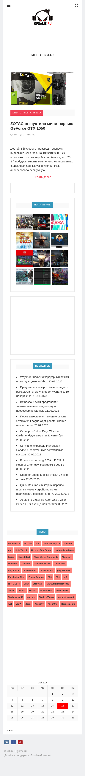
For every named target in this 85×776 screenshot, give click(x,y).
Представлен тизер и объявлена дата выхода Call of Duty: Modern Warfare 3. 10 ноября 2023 (42, 396)
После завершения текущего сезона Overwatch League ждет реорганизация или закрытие (41, 424)
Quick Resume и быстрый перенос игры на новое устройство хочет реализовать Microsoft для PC (40, 492)
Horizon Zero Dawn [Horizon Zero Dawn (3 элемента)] (64, 556)
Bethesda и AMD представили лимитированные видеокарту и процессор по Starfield (37, 410)
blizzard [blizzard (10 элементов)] (28, 550)
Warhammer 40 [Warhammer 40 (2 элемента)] (15, 603)
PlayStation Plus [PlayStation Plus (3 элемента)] (16, 583)
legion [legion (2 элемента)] (11, 563)
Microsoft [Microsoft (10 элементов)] (66, 563)
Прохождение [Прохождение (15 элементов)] (68, 610)
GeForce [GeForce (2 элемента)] (68, 550)
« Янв (10, 736)
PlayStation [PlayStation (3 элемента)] (13, 577)
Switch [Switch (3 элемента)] (22, 597)
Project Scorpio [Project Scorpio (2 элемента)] (36, 583)
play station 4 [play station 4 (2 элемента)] (63, 577)
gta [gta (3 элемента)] (9, 556)
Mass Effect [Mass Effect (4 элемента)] (24, 563)
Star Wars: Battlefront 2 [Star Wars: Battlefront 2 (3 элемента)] (57, 590)
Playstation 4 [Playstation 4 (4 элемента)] (46, 577)
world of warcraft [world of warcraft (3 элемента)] (66, 603)
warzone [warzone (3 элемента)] (31, 603)
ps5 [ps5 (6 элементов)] (65, 583)
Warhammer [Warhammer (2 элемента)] (62, 597)
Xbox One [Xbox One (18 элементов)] (52, 610)
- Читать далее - (42, 177)
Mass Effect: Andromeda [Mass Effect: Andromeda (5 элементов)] (46, 563)
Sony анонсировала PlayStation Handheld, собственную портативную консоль (40, 453)
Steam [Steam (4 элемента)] (11, 597)
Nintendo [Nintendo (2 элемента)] (25, 570)
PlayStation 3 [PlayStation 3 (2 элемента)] (29, 577)
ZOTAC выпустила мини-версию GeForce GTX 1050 (37, 126)
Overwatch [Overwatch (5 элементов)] (60, 570)
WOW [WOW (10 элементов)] (18, 610)
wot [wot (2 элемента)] (10, 610)
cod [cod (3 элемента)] (38, 550)
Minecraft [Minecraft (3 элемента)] (12, 570)
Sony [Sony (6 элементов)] (26, 590)
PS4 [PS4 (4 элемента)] (58, 583)
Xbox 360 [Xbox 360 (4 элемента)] (39, 610)
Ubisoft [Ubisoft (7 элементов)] (32, 597)
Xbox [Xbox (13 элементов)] (28, 610)
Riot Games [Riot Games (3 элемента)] (14, 590)
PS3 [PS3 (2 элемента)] (50, 583)
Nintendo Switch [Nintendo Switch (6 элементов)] (42, 570)
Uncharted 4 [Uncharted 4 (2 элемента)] (46, 597)
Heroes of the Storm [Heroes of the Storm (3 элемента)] (41, 556)
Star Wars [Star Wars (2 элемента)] (37, 590)
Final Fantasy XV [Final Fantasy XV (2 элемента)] (51, 550)
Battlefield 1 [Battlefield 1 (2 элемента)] (14, 550)
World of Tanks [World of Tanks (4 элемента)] (46, 603)
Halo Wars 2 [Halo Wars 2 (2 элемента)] (21, 556)
